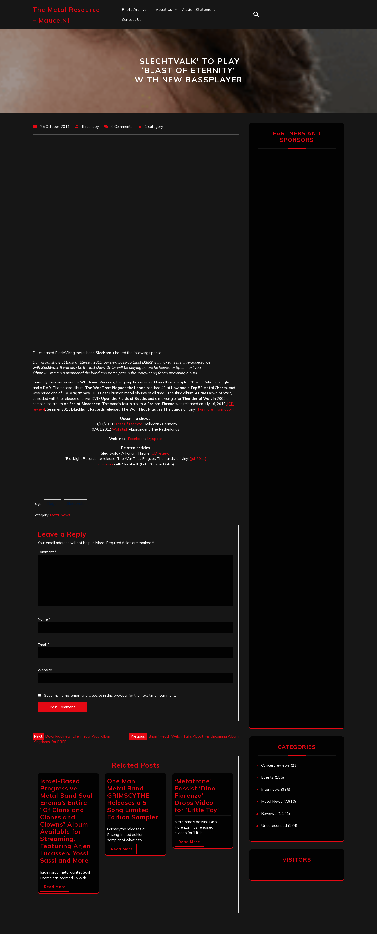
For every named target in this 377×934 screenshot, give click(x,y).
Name (44, 619)
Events (267, 777)
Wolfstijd (119, 429)
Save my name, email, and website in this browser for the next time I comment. (110, 695)
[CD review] (160, 453)
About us (164, 9)
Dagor (52, 503)
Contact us (132, 19)
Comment (47, 552)
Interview (105, 464)
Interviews (270, 789)
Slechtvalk (75, 503)
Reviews (268, 813)
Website (45, 670)
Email (43, 644)
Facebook (135, 438)
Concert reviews (275, 765)
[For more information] (215, 409)
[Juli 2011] (197, 458)
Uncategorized (274, 825)
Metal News (60, 515)
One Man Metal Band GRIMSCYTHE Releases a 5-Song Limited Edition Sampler (132, 799)
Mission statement (198, 9)
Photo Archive (134, 9)
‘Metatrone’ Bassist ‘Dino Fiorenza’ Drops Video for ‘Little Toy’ (197, 795)
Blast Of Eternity (127, 424)
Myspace (154, 438)
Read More (55, 886)
